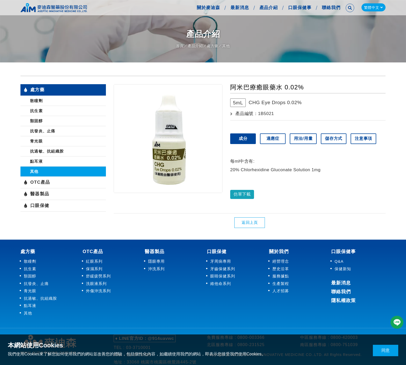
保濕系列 (94, 268)
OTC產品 (37, 182)
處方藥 (212, 46)
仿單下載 (242, 194)
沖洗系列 (156, 268)
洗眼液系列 (96, 283)
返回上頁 (250, 222)
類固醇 (36, 121)
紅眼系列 (94, 261)
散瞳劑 (36, 100)
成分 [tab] (243, 138)
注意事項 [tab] (364, 138)
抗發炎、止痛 (42, 131)
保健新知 (343, 268)
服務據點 (280, 276)
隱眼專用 (156, 261)
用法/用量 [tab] (303, 138)
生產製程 (280, 283)
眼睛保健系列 (222, 276)
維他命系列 (220, 283)
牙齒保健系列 (222, 268)
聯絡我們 (330, 7)
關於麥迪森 (208, 7)
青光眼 (36, 141)
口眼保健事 (299, 7)
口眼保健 (36, 205)
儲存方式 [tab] (334, 138)
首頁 (180, 46)
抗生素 (36, 111)
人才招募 (280, 291)
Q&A (339, 261)
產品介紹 (268, 7)
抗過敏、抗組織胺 (47, 151)
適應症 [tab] (273, 138)
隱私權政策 (343, 300)
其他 (226, 46)
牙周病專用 (220, 261)
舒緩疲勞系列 (98, 276)
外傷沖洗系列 (98, 291)
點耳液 (36, 161)
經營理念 (280, 261)
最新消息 (239, 7)
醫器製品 (36, 194)
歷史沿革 (280, 268)
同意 (385, 350)
